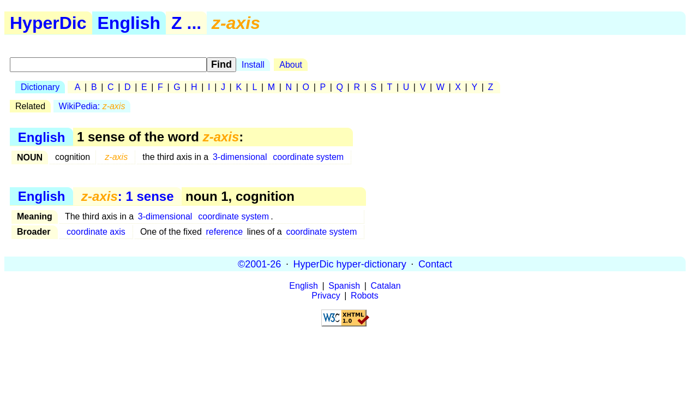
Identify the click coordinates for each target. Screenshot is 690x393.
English (129, 23)
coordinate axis (96, 231)
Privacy (325, 295)
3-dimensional (240, 157)
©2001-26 (259, 263)
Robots (365, 295)
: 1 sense (127, 196)
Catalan (386, 285)
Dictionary (40, 87)
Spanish (344, 285)
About (290, 64)
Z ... (186, 23)
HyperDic (48, 23)
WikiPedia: (92, 106)
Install (253, 64)
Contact (435, 263)
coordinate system (308, 157)
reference (224, 231)
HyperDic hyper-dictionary (349, 263)
